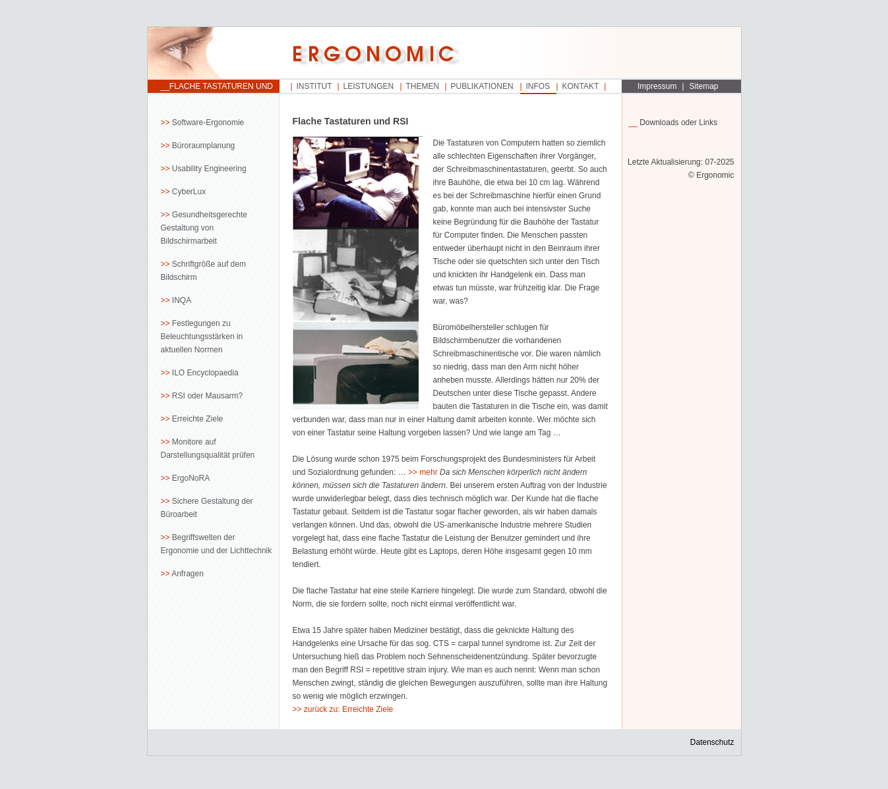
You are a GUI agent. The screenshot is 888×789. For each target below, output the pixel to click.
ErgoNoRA (191, 478)
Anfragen (187, 573)
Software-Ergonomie (208, 122)
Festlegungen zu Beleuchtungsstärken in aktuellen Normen (202, 336)
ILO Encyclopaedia (205, 372)
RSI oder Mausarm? (207, 395)
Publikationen (482, 86)
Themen (423, 86)
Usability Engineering (209, 168)
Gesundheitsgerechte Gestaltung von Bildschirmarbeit (204, 228)
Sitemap (704, 86)
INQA (181, 300)
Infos (538, 86)
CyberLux (189, 191)
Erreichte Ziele (197, 418)
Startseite (214, 53)
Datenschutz (712, 742)
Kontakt (580, 86)
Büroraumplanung (203, 145)
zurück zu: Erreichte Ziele (348, 709)
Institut (314, 86)
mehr (428, 472)
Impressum (656, 86)
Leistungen (368, 86)
